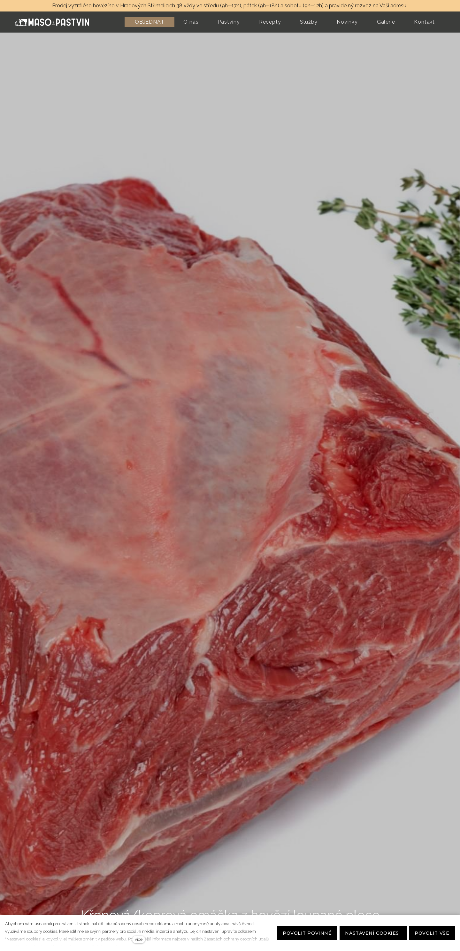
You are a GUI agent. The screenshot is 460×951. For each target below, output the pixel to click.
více (138, 939)
